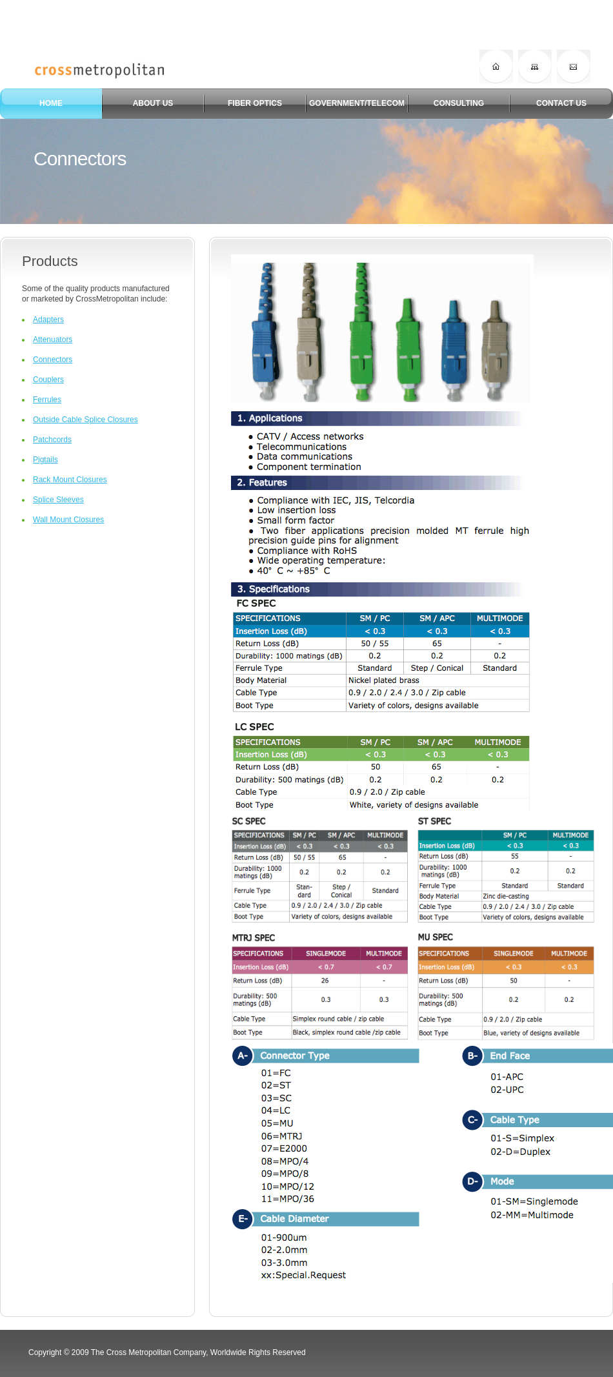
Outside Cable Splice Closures (85, 419)
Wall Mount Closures (68, 519)
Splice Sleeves (58, 499)
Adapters (48, 319)
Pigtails (45, 459)
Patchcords (52, 439)
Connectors (52, 359)
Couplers (48, 379)
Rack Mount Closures (70, 479)
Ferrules (47, 399)
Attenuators (52, 339)
